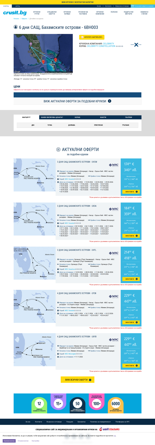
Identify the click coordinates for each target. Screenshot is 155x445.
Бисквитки (81, 422)
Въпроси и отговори (122, 6)
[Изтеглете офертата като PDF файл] (92, 37)
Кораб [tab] (77, 117)
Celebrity (108, 43)
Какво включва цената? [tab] (52, 117)
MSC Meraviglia (73, 354)
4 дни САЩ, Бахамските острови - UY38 (76, 293)
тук (115, 436)
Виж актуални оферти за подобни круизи (77, 101)
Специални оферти (51, 13)
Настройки (35, 441)
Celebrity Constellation (101, 46)
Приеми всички (9, 441)
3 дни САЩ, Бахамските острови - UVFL (76, 250)
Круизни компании (100, 13)
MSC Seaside (73, 179)
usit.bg (17, 6)
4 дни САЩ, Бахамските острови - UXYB (76, 336)
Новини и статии (144, 13)
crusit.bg (6, 6)
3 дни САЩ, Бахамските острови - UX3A (76, 206)
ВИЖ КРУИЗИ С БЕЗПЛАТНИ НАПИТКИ (77, 2)
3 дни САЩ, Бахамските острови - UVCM (77, 162)
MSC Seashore (73, 269)
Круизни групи (36, 13)
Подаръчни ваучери (128, 13)
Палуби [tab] (128, 117)
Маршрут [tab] (26, 117)
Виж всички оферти (76, 379)
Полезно (114, 12)
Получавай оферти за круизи (143, 6)
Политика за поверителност (100, 422)
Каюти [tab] (103, 117)
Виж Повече (130, 192)
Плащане (69, 422)
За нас (99, 6)
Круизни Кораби (67, 13)
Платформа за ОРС (122, 422)
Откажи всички (23, 441)
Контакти (108, 6)
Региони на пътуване (83, 13)
